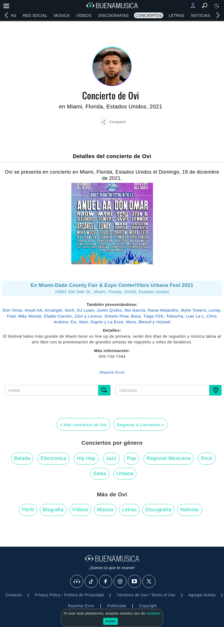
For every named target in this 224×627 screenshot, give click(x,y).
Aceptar (110, 621)
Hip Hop (86, 458)
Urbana (124, 473)
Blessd (145, 321)
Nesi (83, 321)
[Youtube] (134, 581)
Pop (131, 458)
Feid (11, 316)
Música (61, 15)
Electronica (53, 458)
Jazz (111, 458)
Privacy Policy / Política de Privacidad (69, 595)
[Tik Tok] (91, 581)
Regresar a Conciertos (140, 424)
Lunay (214, 310)
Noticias (200, 15)
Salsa (99, 473)
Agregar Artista (202, 595)
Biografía (53, 509)
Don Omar (12, 310)
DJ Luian (85, 310)
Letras (176, 15)
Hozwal (163, 321)
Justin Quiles (109, 310)
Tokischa (174, 316)
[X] (149, 581)
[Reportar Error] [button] (112, 372)
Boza (136, 316)
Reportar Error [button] (81, 606)
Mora (131, 321)
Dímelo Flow (116, 316)
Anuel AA (33, 310)
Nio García (134, 310)
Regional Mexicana (168, 458)
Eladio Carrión (58, 316)
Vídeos (83, 15)
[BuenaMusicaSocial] (77, 581)
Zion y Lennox (88, 316)
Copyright (148, 606)
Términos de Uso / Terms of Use (146, 595)
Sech (69, 310)
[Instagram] (120, 581)
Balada (22, 458)
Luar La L (195, 316)
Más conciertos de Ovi (83, 424)
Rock (207, 458)
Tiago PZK (153, 316)
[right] (217, 15)
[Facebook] (105, 581)
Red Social (35, 15)
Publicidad (116, 606)
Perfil (28, 509)
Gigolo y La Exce (106, 321)
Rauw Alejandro (163, 310)
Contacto (13, 595)
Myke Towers (193, 310)
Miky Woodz (30, 316)
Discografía (158, 509)
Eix (73, 321)
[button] (113, 123)
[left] (6, 15)
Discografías (113, 15)
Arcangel (53, 310)
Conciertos (148, 15)
